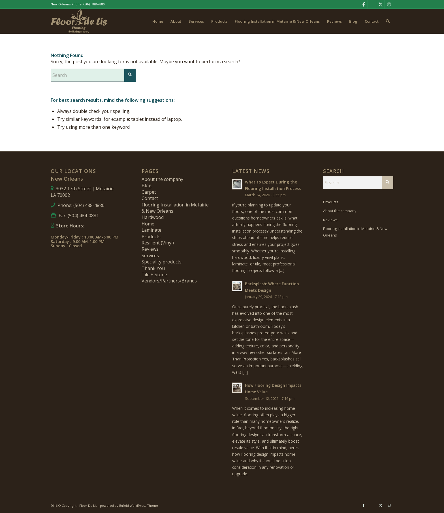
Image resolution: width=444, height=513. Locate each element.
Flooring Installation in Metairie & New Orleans (355, 231)
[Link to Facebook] (363, 4)
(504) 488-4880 (93, 4)
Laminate (151, 230)
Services (150, 255)
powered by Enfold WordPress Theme (129, 505)
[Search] (387, 21)
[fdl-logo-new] (79, 21)
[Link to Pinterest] (372, 4)
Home (148, 224)
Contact (150, 198)
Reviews (150, 249)
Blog (146, 185)
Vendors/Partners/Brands (169, 281)
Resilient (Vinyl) (158, 243)
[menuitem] (158, 21)
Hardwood (153, 217)
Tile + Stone (154, 274)
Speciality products (162, 262)
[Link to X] (380, 4)
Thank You (153, 268)
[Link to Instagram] (389, 4)
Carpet (149, 192)
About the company (162, 179)
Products (151, 236)
